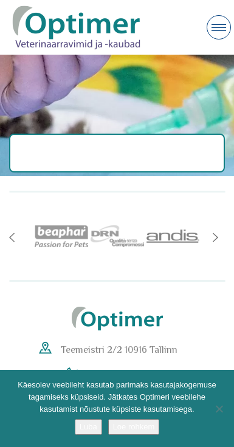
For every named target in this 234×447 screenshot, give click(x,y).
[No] (219, 409)
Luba (88, 426)
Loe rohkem (134, 426)
